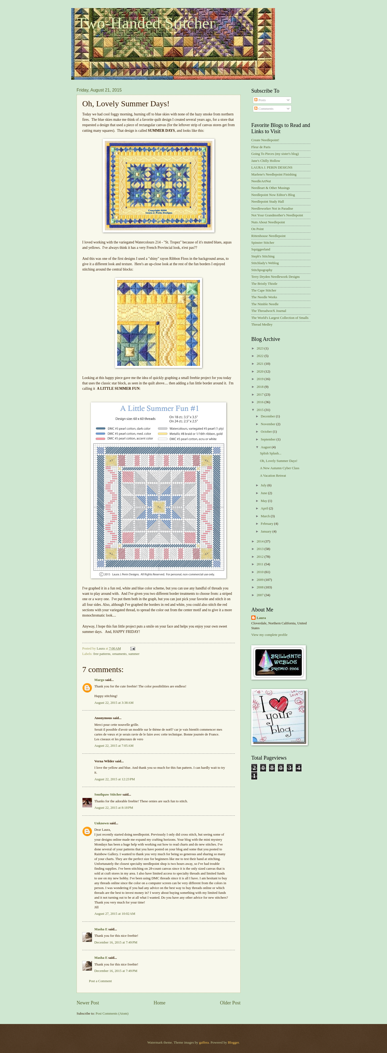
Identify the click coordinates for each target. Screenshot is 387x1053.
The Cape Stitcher (263, 290)
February (267, 524)
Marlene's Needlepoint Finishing (273, 174)
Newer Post (88, 1002)
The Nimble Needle (265, 304)
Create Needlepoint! (265, 140)
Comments (263, 109)
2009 (260, 580)
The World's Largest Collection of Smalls (280, 318)
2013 (260, 549)
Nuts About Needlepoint (268, 222)
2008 (260, 587)
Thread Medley (262, 324)
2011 (260, 564)
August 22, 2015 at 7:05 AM (114, 746)
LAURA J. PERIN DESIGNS (271, 167)
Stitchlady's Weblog (265, 263)
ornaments (119, 654)
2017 (260, 394)
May (264, 501)
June (264, 493)
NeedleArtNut (261, 181)
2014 (260, 541)
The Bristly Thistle (264, 284)
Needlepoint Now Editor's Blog (273, 195)
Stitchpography (262, 270)
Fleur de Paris (261, 147)
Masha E (101, 929)
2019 (260, 379)
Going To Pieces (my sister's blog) (275, 154)
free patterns (101, 654)
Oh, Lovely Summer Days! (278, 461)
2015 (260, 410)
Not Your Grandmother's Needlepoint (277, 215)
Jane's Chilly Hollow (265, 161)
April (265, 508)
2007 (260, 595)
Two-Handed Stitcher (146, 23)
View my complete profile (269, 635)
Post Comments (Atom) (112, 1013)
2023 (260, 348)
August (266, 447)
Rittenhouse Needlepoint (268, 236)
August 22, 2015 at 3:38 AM (114, 703)
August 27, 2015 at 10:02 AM (114, 914)
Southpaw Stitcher (108, 794)
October (267, 431)
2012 (260, 557)
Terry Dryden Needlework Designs (275, 277)
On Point (257, 229)
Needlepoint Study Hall (267, 201)
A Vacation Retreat (273, 476)
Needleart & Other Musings (270, 188)
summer (133, 654)
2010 (260, 572)
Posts (260, 100)
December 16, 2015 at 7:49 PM (115, 942)
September (268, 439)
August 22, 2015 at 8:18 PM (113, 808)
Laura (261, 618)
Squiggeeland (260, 249)
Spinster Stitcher (262, 243)
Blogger (233, 1042)
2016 (260, 402)
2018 (260, 387)
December (268, 416)
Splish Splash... (270, 453)
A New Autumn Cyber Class (279, 468)
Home (159, 1002)
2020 (260, 371)
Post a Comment (100, 981)
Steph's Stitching (262, 256)
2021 (260, 364)
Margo (99, 680)
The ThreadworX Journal (268, 311)
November (268, 424)
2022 (260, 356)
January (266, 531)
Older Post (230, 1002)
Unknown (101, 823)
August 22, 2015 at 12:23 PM (114, 779)
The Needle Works (264, 297)
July (264, 485)
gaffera (204, 1042)
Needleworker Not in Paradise (272, 208)
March (266, 516)
